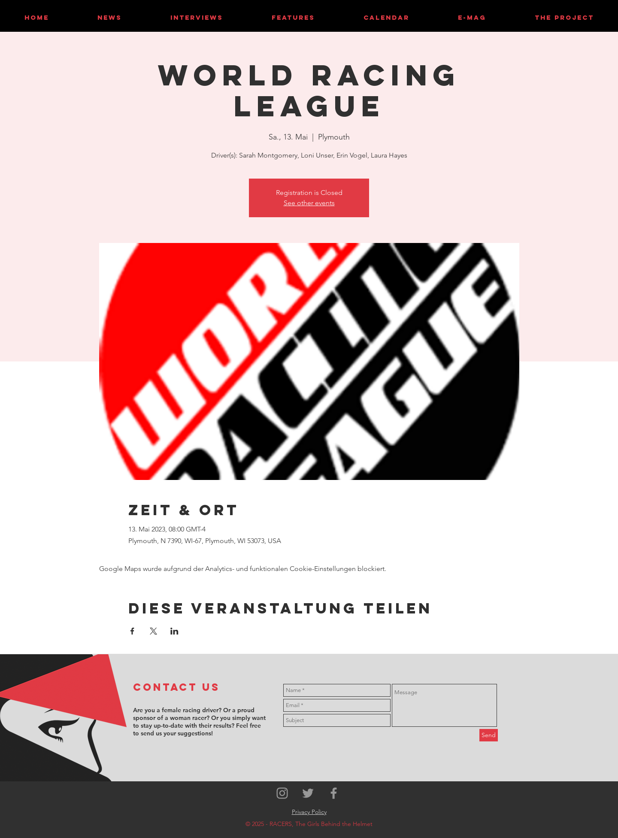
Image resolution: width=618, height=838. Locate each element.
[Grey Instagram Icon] (282, 793)
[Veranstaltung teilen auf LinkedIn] (174, 631)
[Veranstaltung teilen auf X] (153, 631)
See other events (309, 203)
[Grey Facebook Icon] (333, 793)
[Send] (488, 735)
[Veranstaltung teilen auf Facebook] (132, 631)
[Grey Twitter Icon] (307, 793)
